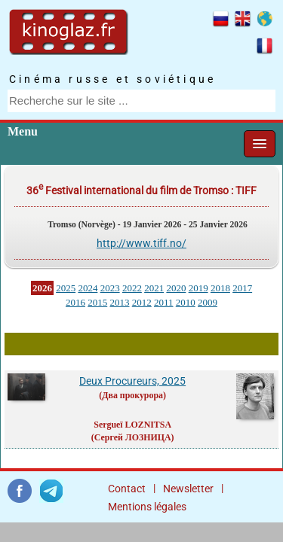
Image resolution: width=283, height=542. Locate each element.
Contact (127, 489)
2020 (176, 288)
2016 (75, 302)
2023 (110, 288)
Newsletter (188, 489)
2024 (87, 288)
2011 (164, 302)
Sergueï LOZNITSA (132, 424)
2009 (207, 302)
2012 (142, 302)
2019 (198, 288)
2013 (119, 302)
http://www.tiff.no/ (141, 243)
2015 (97, 302)
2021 (154, 288)
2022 (132, 288)
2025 (65, 288)
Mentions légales (147, 507)
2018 (220, 288)
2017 (242, 288)
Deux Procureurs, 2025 (132, 381)
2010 (185, 302)
